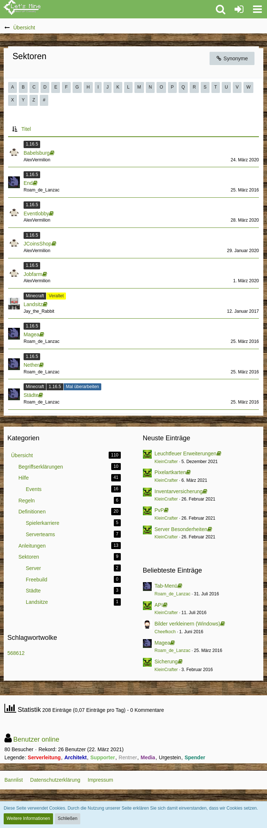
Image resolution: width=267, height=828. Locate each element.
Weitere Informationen (28, 818)
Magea (163, 643)
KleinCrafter (166, 461)
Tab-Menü (166, 586)
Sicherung (166, 661)
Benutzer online (36, 739)
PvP (159, 510)
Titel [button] (26, 129)
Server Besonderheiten (181, 529)
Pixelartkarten (170, 472)
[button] (257, 9)
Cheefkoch (165, 631)
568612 (16, 653)
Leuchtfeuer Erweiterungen (186, 453)
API (159, 605)
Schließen (67, 818)
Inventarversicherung (179, 491)
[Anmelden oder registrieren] (239, 9)
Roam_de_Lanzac (172, 593)
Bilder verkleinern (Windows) (187, 624)
